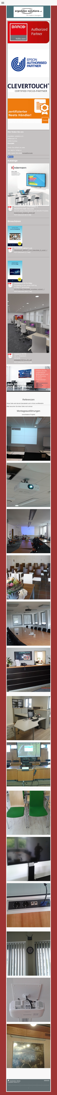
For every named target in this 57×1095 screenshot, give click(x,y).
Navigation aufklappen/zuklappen (28, 3)
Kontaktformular (27, 153)
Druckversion (12, 1080)
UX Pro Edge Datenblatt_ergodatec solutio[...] (29, 289)
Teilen (10, 157)
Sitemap (18, 1080)
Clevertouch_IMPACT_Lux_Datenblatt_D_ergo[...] (30, 250)
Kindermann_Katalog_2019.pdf (24, 213)
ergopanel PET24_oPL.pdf (23, 360)
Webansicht (46, 1080)
